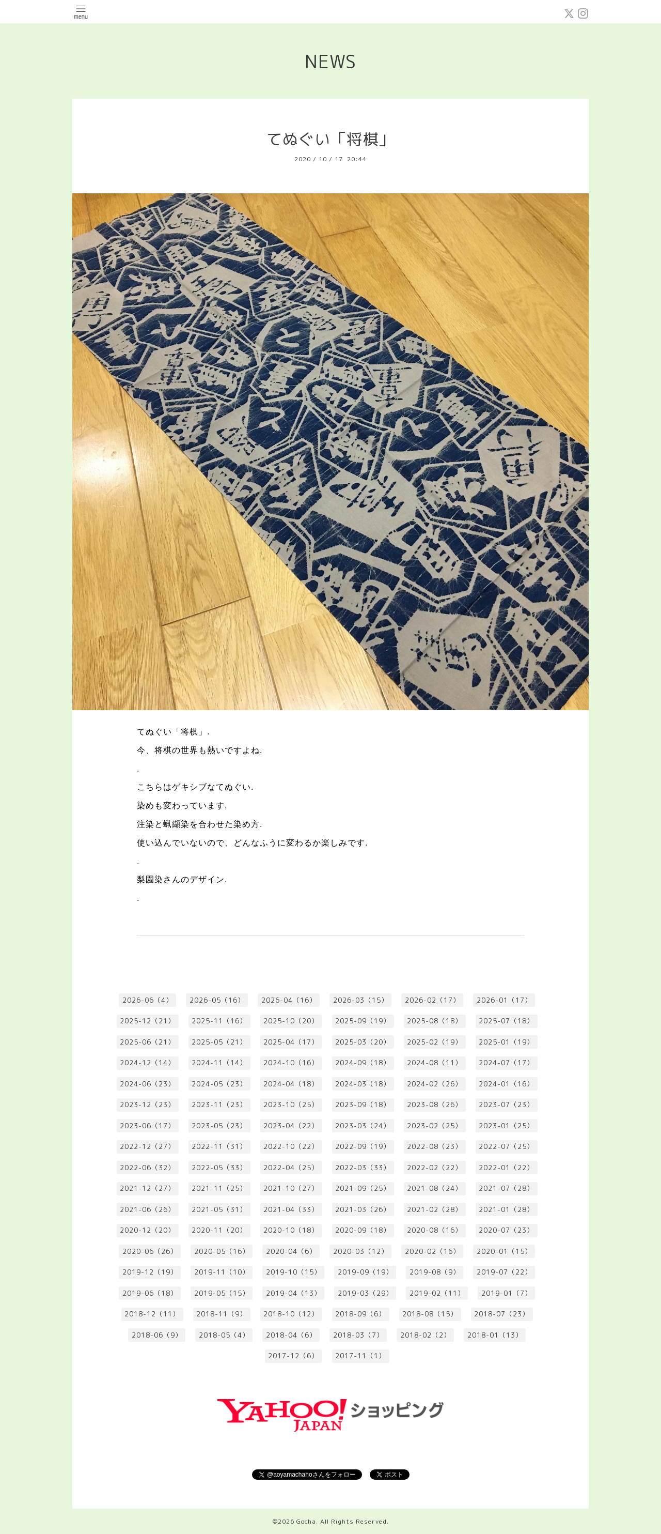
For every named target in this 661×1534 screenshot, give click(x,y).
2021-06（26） (147, 1209)
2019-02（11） (437, 1293)
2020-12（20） (147, 1230)
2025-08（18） (434, 1020)
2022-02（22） (434, 1167)
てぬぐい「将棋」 (330, 139)
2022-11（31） (219, 1146)
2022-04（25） (291, 1167)
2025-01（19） (506, 1042)
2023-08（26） (434, 1104)
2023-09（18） (362, 1104)
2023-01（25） (506, 1125)
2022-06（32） (147, 1167)
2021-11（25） (219, 1188)
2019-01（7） (506, 1293)
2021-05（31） (219, 1209)
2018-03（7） (358, 1335)
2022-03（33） (362, 1167)
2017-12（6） (293, 1355)
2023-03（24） (362, 1125)
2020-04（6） (291, 1251)
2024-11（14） (219, 1062)
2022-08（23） (434, 1146)
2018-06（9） (157, 1335)
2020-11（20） (219, 1230)
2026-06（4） (147, 1000)
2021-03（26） (362, 1209)
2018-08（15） (430, 1313)
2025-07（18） (506, 1020)
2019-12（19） (150, 1272)
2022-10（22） (291, 1146)
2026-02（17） (432, 1000)
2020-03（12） (360, 1251)
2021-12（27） (147, 1188)
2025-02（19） (434, 1042)
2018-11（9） (221, 1313)
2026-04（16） (289, 1000)
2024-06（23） (147, 1083)
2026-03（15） (360, 1000)
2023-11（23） (219, 1104)
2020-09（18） (362, 1230)
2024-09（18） (362, 1062)
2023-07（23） (506, 1104)
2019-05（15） (221, 1293)
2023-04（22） (291, 1125)
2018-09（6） (360, 1313)
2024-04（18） (291, 1083)
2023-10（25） (291, 1104)
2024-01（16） (506, 1083)
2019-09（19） (365, 1272)
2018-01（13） (495, 1335)
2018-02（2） (425, 1335)
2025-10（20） (291, 1020)
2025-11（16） (219, 1020)
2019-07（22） (504, 1272)
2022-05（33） (219, 1167)
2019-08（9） (435, 1272)
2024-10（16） (291, 1062)
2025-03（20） (362, 1042)
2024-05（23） (219, 1083)
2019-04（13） (293, 1293)
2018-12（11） (152, 1313)
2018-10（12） (291, 1313)
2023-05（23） (219, 1125)
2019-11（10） (221, 1272)
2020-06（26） (150, 1251)
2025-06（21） (147, 1042)
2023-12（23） (147, 1104)
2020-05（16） (221, 1251)
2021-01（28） (506, 1209)
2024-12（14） (147, 1062)
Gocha (306, 1521)
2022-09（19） (362, 1146)
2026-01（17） (504, 1000)
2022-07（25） (506, 1146)
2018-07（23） (501, 1313)
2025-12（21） (147, 1020)
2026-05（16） (217, 1000)
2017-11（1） (360, 1355)
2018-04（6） (291, 1335)
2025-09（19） (362, 1020)
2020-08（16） (434, 1230)
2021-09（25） (362, 1188)
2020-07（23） (506, 1230)
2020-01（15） (504, 1251)
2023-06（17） (147, 1125)
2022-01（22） (506, 1167)
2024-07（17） (506, 1062)
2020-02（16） (432, 1251)
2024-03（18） (362, 1083)
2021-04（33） (291, 1209)
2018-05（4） (224, 1335)
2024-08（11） (434, 1062)
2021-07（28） (506, 1188)
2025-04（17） (291, 1042)
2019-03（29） (365, 1293)
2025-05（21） (219, 1042)
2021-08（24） (434, 1188)
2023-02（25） (434, 1125)
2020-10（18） (291, 1230)
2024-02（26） (434, 1083)
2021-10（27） (291, 1188)
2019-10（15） (293, 1272)
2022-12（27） (147, 1146)
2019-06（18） (150, 1293)
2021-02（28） (434, 1209)
